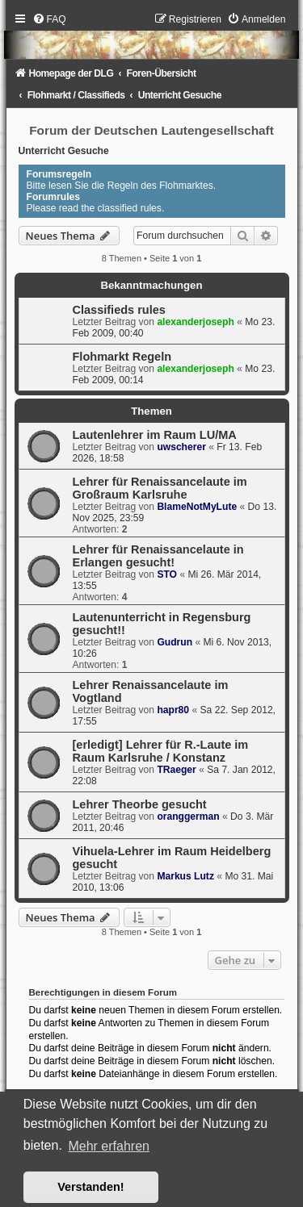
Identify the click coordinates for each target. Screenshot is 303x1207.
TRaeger (176, 769)
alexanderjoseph (195, 322)
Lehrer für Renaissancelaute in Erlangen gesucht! (158, 556)
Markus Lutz (185, 876)
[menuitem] (49, 19)
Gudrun (174, 642)
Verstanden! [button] (90, 1186)
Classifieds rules (119, 309)
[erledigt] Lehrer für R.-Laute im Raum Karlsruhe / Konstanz (161, 751)
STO (167, 574)
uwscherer (181, 447)
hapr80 (173, 710)
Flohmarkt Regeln (122, 356)
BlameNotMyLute (197, 506)
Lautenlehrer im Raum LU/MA (155, 434)
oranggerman (188, 816)
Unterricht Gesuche (64, 151)
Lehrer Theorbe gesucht (140, 804)
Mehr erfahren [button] (108, 1146)
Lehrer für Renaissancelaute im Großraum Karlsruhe (160, 488)
